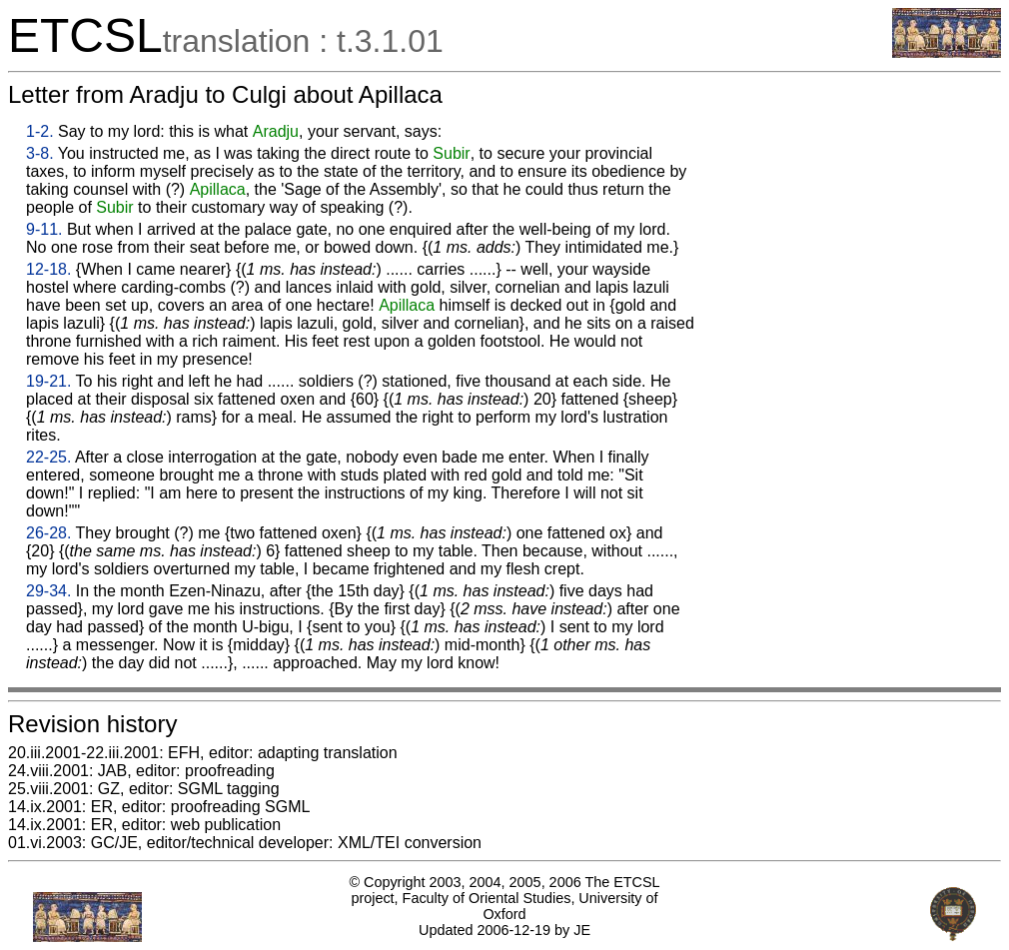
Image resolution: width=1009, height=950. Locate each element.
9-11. (44, 229)
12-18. (48, 269)
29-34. (48, 590)
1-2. (40, 131)
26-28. (48, 532)
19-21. (48, 381)
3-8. (40, 153)
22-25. (48, 457)
